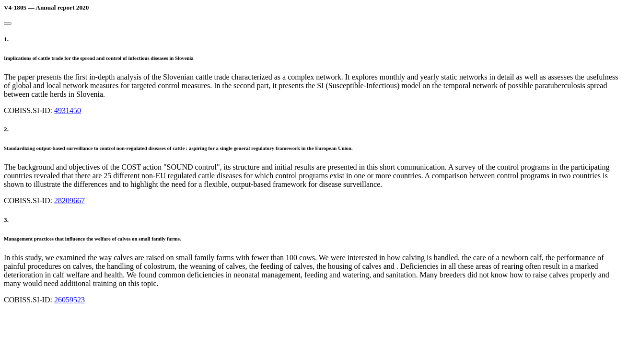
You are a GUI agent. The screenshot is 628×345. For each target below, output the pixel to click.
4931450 (67, 110)
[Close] (8, 23)
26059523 (69, 300)
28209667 (69, 200)
